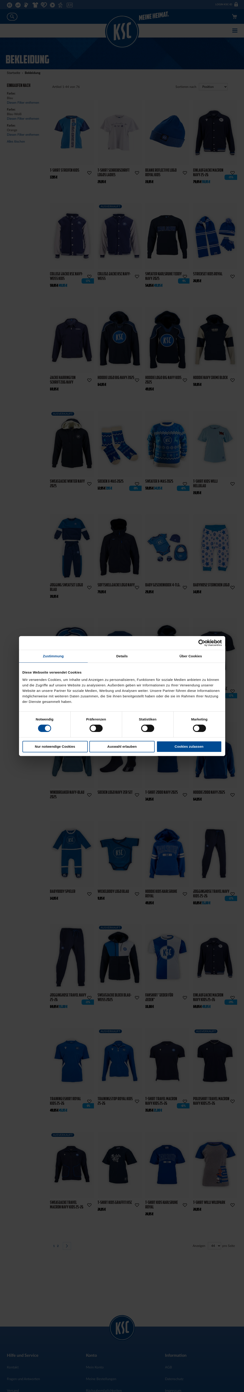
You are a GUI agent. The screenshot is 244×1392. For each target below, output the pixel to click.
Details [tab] (122, 656)
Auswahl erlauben (122, 746)
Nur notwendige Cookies (55, 746)
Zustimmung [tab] (53, 656)
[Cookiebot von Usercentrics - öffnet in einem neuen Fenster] (202, 642)
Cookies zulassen (189, 746)
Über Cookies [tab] (191, 656)
